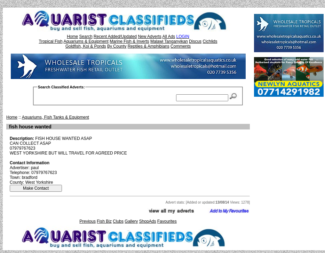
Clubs (118, 221)
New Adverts (149, 36)
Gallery (131, 221)
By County (116, 46)
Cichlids (210, 41)
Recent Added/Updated (115, 36)
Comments (181, 46)
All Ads (168, 36)
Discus (195, 41)
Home (72, 36)
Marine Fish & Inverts (129, 41)
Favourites (167, 221)
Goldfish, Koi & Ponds (85, 46)
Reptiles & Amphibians (148, 46)
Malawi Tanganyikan (169, 41)
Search (86, 36)
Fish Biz (104, 221)
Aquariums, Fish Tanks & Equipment (55, 117)
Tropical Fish (51, 41)
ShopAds (147, 221)
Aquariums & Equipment (85, 41)
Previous (87, 221)
